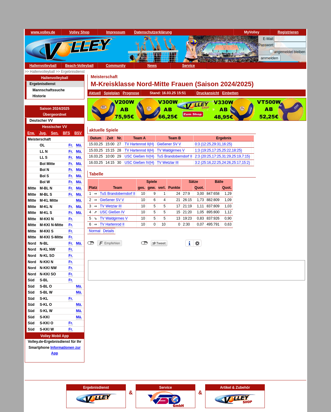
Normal (94, 231)
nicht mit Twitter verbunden (144, 243)
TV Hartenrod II (112, 224)
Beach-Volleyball (79, 66)
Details (108, 231)
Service (188, 66)
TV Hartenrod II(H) (139, 144)
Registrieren (288, 32)
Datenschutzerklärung (153, 32)
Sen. (54, 133)
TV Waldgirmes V (171, 150)
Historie (39, 96)
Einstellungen (197, 243)
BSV (78, 133)
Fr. (71, 145)
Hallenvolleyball (43, 66)
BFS (66, 133)
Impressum (115, 32)
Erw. (31, 133)
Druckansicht (208, 93)
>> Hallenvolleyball (40, 72)
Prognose (131, 93)
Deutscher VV (41, 120)
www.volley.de (43, 32)
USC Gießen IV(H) (139, 156)
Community (116, 66)
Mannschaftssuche (49, 90)
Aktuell (95, 93)
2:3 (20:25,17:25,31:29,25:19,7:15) (222, 156)
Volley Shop (79, 32)
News (152, 66)
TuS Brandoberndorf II (174, 156)
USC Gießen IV (112, 212)
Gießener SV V (169, 144)
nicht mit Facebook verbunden (90, 243)
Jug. (43, 133)
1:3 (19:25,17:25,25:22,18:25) (218, 150)
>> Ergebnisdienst (70, 72)
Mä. (79, 145)
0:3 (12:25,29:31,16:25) (213, 144)
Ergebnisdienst (42, 84)
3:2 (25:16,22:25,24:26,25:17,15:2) (222, 163)
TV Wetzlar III (167, 163)
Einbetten (230, 93)
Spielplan (112, 93)
